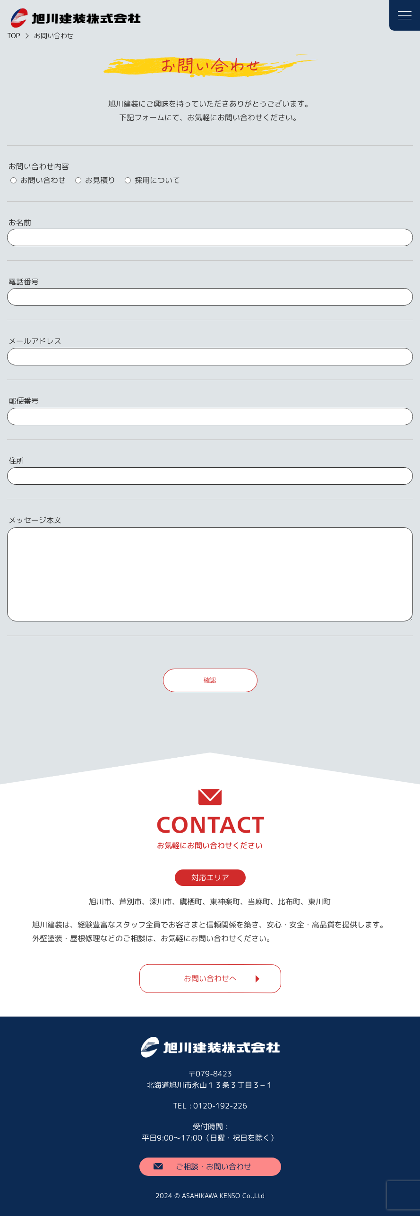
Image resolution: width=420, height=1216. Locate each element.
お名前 (20, 222)
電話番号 (24, 281)
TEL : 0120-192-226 (210, 1105)
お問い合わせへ (209, 978)
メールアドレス (35, 341)
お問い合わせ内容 (39, 166)
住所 (16, 460)
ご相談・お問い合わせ (213, 1166)
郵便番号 (24, 401)
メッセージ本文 (35, 520)
